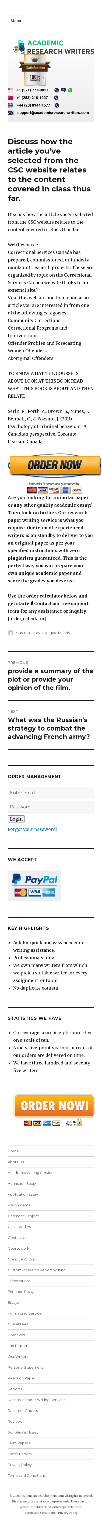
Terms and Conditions (26, 1475)
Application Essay (23, 1194)
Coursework (18, 1248)
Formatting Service (25, 1313)
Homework (18, 1335)
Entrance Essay (21, 1291)
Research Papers (23, 1410)
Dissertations (19, 1281)
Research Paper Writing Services (36, 1400)
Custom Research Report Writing (37, 1270)
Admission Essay (22, 1183)
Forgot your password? (33, 829)
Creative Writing (22, 1259)
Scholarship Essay (24, 1432)
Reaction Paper (21, 1378)
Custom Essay (28, 633)
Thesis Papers (19, 1454)
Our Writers (18, 1356)
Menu (16, 21)
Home (13, 1151)
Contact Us (17, 1237)
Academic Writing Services (31, 1172)
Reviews (15, 1421)
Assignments (19, 1205)
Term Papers (19, 1443)
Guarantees (18, 1324)
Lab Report (17, 1345)
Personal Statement (25, 1367)
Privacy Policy (20, 1464)
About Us (16, 1162)
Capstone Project (23, 1216)
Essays (13, 1302)
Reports (15, 1389)
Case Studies (19, 1227)
